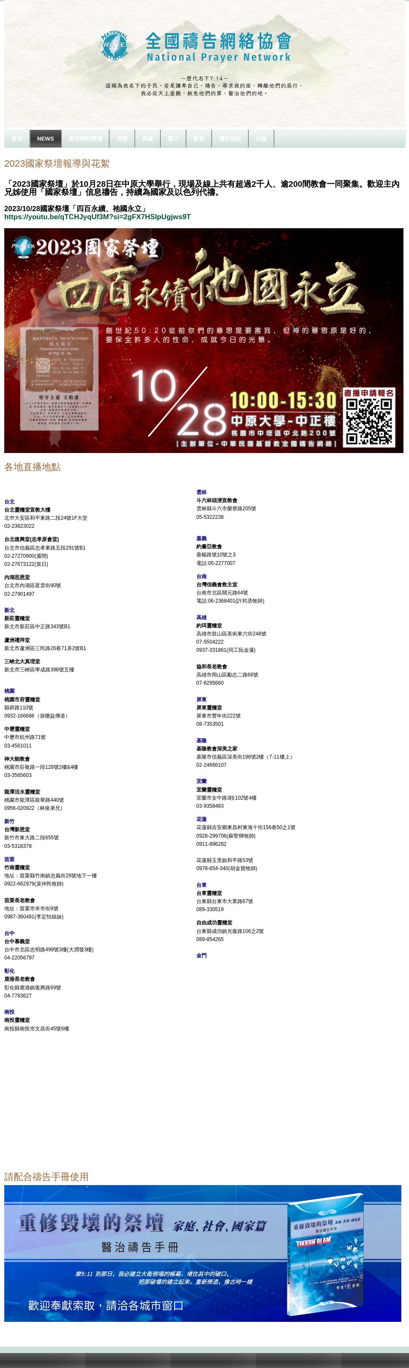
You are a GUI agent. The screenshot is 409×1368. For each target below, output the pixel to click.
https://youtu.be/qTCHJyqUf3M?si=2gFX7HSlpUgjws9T (97, 217)
